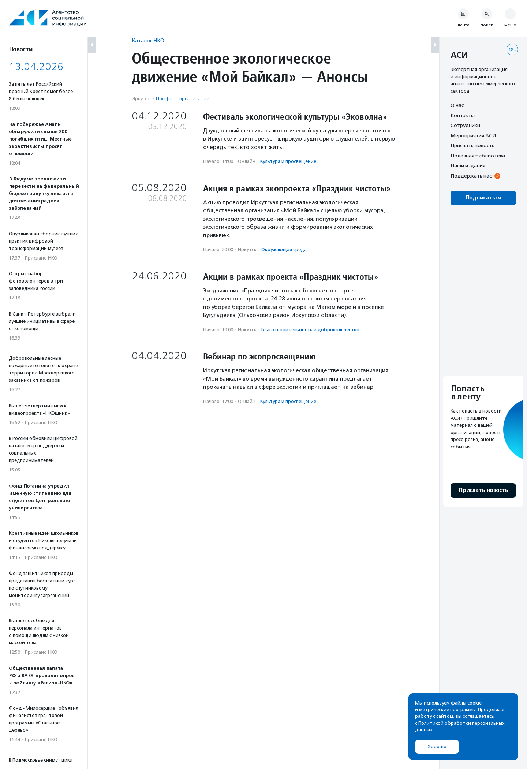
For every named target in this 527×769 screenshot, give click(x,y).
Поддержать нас (471, 176)
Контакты (463, 115)
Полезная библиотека (478, 155)
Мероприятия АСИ (473, 135)
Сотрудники (465, 125)
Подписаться (483, 197)
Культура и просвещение (288, 161)
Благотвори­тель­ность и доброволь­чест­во (310, 329)
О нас (457, 105)
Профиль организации (182, 99)
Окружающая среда (284, 249)
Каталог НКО (148, 40)
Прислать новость (472, 145)
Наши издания (468, 165)
